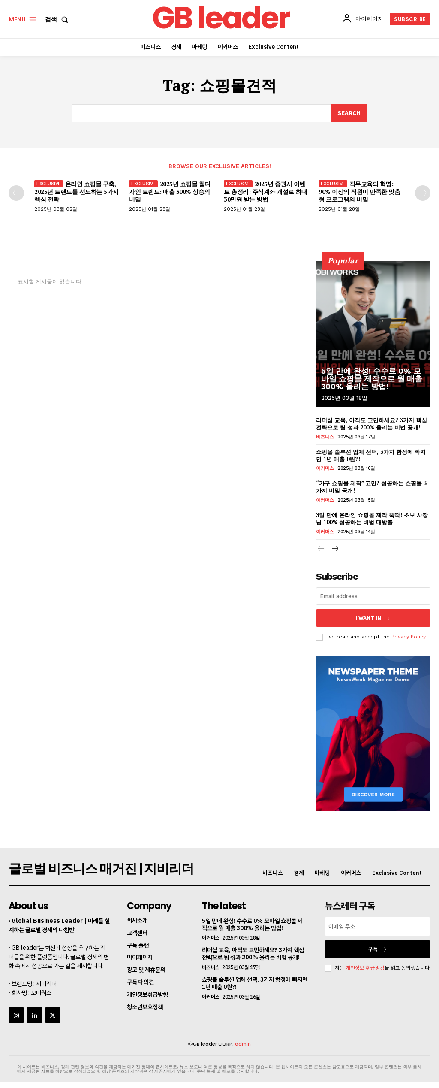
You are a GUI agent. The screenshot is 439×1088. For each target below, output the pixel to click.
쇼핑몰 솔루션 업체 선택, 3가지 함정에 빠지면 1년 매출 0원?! (371, 455)
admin (243, 1043)
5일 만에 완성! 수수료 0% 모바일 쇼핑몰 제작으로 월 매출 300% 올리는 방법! (371, 378)
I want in (373, 618)
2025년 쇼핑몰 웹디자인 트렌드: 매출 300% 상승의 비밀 (169, 191)
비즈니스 (325, 437)
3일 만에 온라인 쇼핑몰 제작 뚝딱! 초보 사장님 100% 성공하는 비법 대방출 (372, 518)
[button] (58, 19)
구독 (377, 949)
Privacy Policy (408, 637)
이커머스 (325, 468)
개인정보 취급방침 (365, 968)
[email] (373, 596)
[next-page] (422, 193)
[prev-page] (16, 193)
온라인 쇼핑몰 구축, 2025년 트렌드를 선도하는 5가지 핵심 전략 (76, 191)
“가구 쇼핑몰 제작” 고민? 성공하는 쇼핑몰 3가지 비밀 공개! (371, 486)
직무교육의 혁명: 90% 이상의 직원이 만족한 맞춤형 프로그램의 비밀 (359, 191)
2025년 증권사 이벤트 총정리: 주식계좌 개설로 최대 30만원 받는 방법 (265, 191)
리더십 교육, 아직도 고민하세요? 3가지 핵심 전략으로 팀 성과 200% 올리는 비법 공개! (371, 423)
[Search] (349, 113)
